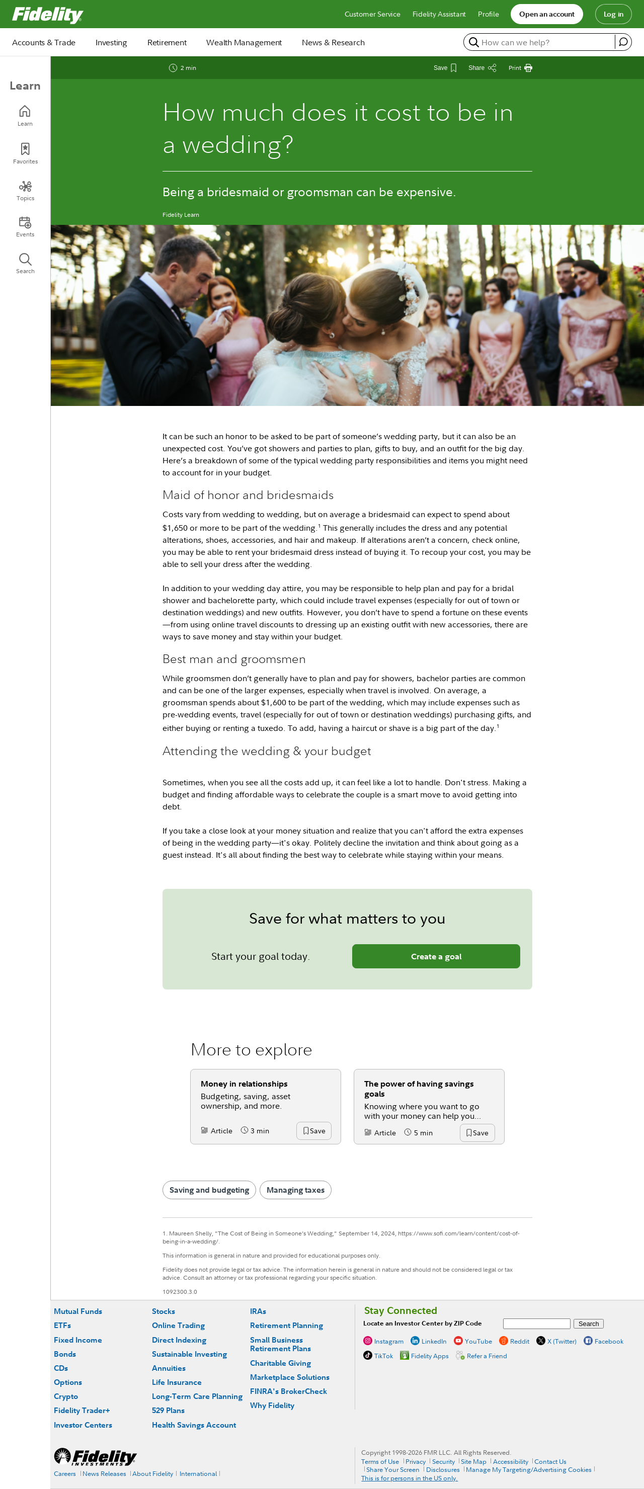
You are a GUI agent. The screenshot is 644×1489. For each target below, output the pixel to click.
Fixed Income (78, 1340)
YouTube (478, 1341)
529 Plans (168, 1410)
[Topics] (25, 191)
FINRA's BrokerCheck (288, 1391)
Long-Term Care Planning (197, 1396)
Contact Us (550, 1461)
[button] (317, 1131)
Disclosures (443, 1469)
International (198, 1473)
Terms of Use (380, 1461)
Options (68, 1382)
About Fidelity (152, 1473)
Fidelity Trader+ (82, 1410)
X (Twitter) (562, 1341)
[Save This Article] (445, 67)
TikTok (383, 1356)
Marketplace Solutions (290, 1377)
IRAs (258, 1311)
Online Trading (178, 1325)
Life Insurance (177, 1382)
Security (443, 1461)
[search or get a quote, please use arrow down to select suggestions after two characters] (540, 42)
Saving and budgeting (209, 1190)
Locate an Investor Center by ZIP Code (422, 1323)
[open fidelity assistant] (623, 42)
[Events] (25, 227)
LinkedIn (434, 1341)
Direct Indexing (179, 1340)
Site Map (474, 1461)
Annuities (169, 1368)
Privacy (416, 1461)
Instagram (389, 1341)
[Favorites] (25, 153)
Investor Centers (83, 1425)
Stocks (163, 1311)
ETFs (62, 1325)
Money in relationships (244, 1084)
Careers (65, 1473)
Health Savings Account (194, 1425)
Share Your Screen (393, 1469)
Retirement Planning (286, 1325)
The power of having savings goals (419, 1089)
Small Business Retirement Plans (280, 1344)
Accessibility (510, 1461)
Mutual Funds (78, 1311)
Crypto (66, 1396)
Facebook (609, 1341)
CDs (61, 1368)
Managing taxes (296, 1190)
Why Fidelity (272, 1405)
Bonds (65, 1354)
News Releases (104, 1473)
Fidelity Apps (430, 1356)
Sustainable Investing (189, 1354)
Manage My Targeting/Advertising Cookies (529, 1469)
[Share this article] (482, 67)
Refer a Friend (487, 1356)
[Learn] (25, 116)
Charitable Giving (280, 1363)
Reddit (519, 1341)
